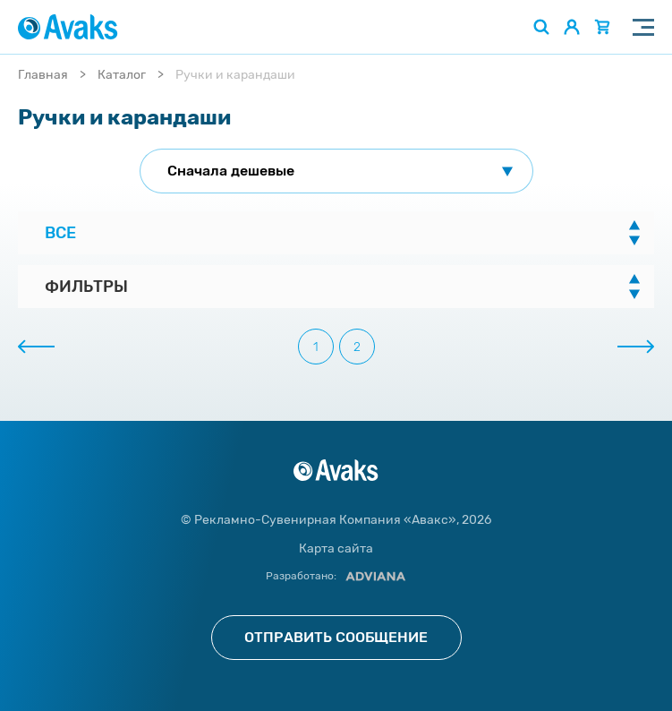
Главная (43, 74)
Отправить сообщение (336, 637)
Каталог (122, 74)
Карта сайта (336, 548)
